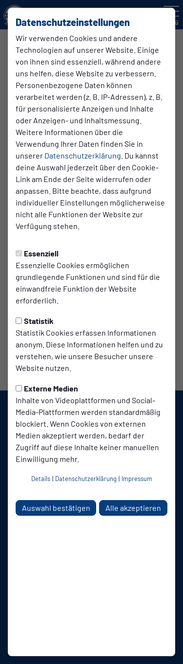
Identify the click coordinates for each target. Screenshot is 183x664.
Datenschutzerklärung (82, 155)
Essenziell (37, 253)
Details (40, 478)
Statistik (35, 320)
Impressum (137, 478)
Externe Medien (47, 388)
